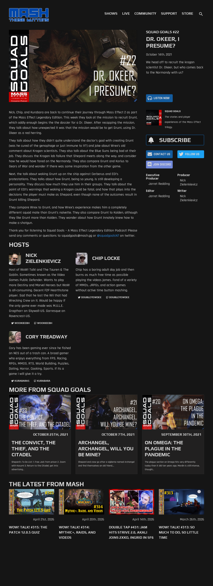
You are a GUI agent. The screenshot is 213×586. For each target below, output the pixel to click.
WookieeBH (22, 323)
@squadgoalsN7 (108, 236)
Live (126, 13)
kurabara (43, 380)
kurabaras (22, 380)
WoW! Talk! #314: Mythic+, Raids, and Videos (77, 532)
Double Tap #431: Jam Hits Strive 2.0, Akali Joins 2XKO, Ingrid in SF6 (131, 532)
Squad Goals (173, 111)
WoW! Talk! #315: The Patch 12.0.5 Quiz (28, 529)
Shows (110, 13)
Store (187, 13)
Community (145, 13)
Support (169, 13)
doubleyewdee (91, 297)
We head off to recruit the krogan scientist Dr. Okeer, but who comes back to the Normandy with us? (174, 67)
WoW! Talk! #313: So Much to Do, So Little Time (178, 532)
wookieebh (44, 323)
